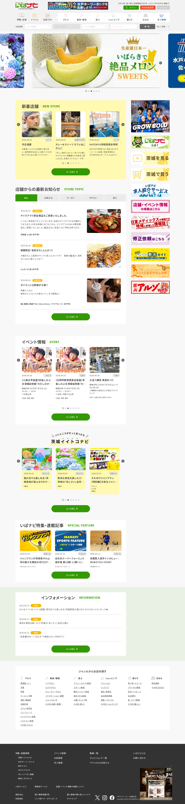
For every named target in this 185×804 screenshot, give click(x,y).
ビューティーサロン (53, 691)
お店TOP (47, 19)
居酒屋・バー (26, 683)
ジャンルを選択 (89, 26)
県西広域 (113, 473)
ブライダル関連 (134, 687)
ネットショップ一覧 (98, 757)
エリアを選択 (31, 26)
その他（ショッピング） (109, 704)
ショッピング (113, 19)
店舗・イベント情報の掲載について (70, 786)
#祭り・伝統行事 (95, 397)
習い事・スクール (135, 683)
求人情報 (161, 19)
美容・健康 (82, 19)
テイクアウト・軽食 (28, 716)
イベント (34, 19)
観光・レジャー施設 (81, 691)
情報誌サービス (41, 786)
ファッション (105, 683)
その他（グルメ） (27, 725)
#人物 (93, 488)
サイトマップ (72, 798)
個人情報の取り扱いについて (79, 794)
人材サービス (20, 786)
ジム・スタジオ (51, 700)
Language (163, 7)
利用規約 (19, 798)
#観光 (26, 486)
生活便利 (132, 696)
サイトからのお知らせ (99, 762)
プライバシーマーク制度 (125, 796)
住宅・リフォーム (134, 691)
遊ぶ (98, 19)
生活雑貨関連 (106, 696)
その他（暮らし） (134, 704)
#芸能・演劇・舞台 (28, 398)
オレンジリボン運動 (26, 774)
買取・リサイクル (107, 700)
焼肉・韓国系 (26, 700)
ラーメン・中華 (26, 696)
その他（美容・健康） (53, 704)
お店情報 (58, 757)
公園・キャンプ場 (80, 700)
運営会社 (19, 794)
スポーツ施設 (79, 687)
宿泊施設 (155, 683)
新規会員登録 (148, 7)
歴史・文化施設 (80, 696)
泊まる (146, 19)
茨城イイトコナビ (25, 757)
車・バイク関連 (134, 700)
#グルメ (94, 486)
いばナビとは (139, 753)
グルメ (66, 19)
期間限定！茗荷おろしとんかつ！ (37, 250)
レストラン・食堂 (27, 721)
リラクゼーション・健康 (54, 696)
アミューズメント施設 (82, 683)
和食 (22, 691)
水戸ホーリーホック (26, 761)
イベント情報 (60, 753)
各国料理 (24, 704)
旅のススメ (22, 766)
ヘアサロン (49, 683)
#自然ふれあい (106, 397)
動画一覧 (94, 753)
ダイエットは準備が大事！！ (34, 285)
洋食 (22, 687)
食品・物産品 (106, 691)
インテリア (105, 687)
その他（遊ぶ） (79, 704)
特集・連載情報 (22, 753)
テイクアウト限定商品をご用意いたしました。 (44, 215)
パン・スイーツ (26, 712)
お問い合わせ (139, 757)
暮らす (130, 19)
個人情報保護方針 (42, 794)
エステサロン (50, 687)
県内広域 (46, 473)
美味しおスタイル (25, 778)
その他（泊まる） (158, 687)
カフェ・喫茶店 (26, 708)
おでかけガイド (24, 770)
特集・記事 (22, 19)
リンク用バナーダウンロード (46, 798)
